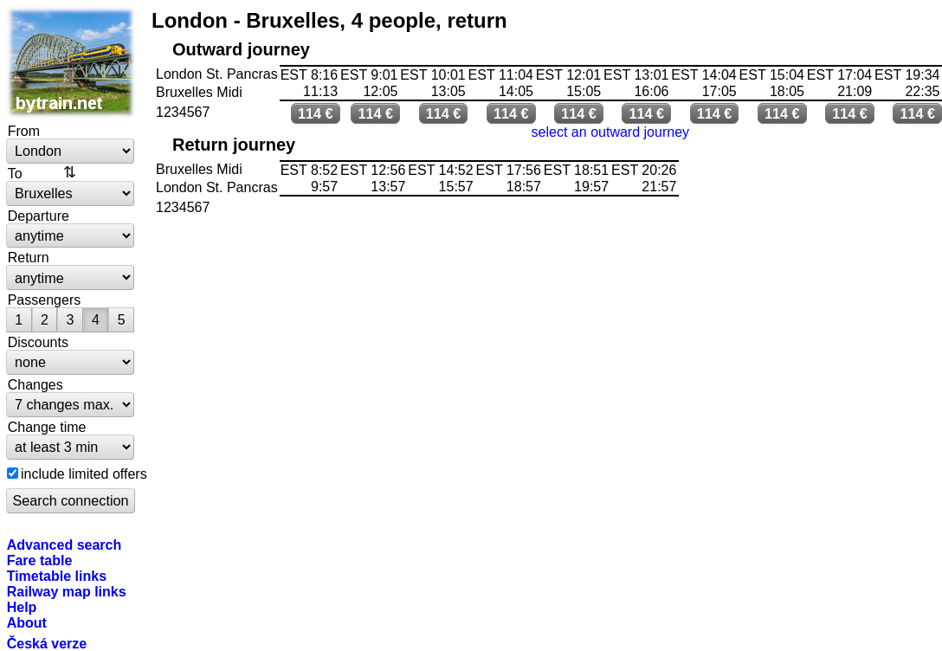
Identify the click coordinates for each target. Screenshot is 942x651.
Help (22, 607)
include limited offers (84, 473)
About (27, 622)
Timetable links (56, 575)
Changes (35, 384)
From (24, 131)
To (15, 173)
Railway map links (66, 591)
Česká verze (47, 643)
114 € (315, 113)
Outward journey (241, 49)
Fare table (40, 560)
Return (28, 257)
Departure (38, 215)
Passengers (44, 299)
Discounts (38, 342)
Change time (47, 427)
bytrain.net (71, 62)
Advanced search (64, 544)
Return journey (233, 144)
